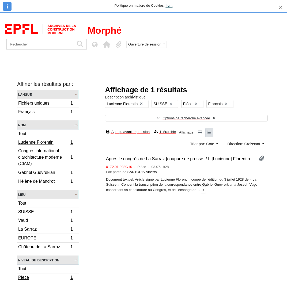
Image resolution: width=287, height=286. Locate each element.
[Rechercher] (40, 44)
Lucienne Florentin (45, 143)
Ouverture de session (145, 44)
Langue (25, 94)
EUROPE (45, 239)
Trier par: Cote (202, 144)
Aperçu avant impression (128, 132)
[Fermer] (281, 7)
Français (45, 112)
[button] (106, 44)
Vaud (45, 221)
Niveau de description (38, 259)
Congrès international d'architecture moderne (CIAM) (45, 157)
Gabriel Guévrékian (45, 173)
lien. (168, 5)
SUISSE (45, 212)
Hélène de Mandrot (45, 182)
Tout (22, 133)
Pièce (45, 278)
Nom (22, 124)
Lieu (21, 194)
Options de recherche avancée (186, 118)
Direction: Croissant (244, 144)
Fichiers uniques (45, 104)
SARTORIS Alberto (142, 172)
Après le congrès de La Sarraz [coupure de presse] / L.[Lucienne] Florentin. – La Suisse (180, 158)
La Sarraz (45, 230)
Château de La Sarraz (45, 247)
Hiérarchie (165, 132)
